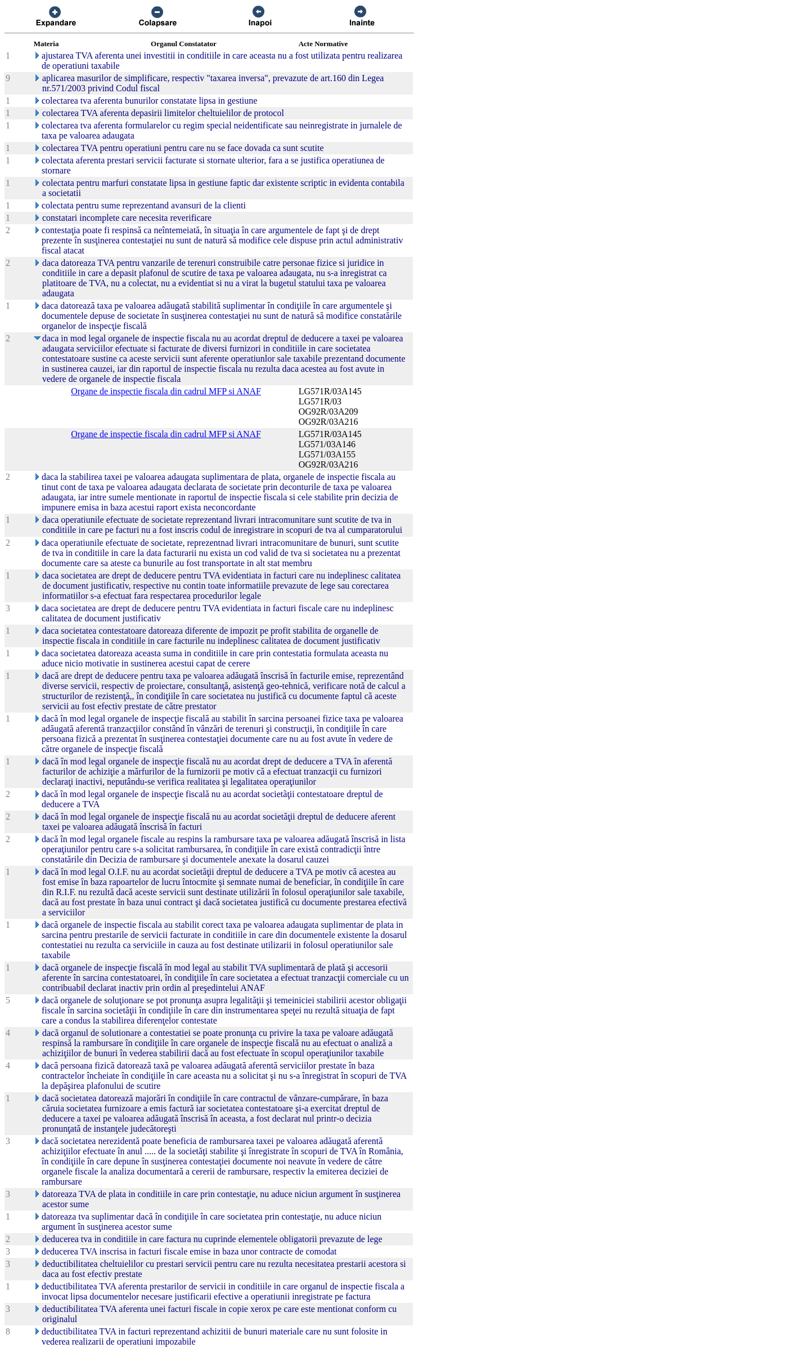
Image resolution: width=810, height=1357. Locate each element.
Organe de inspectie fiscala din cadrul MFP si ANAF (166, 391)
